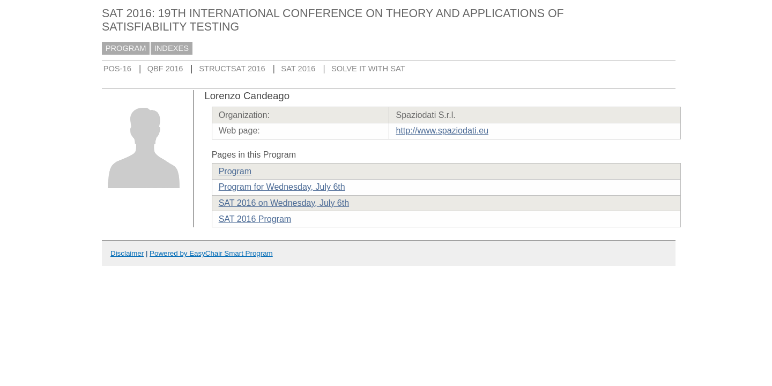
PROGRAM (126, 48)
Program (235, 171)
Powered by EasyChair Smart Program (211, 253)
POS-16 (117, 68)
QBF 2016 (165, 68)
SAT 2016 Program (255, 219)
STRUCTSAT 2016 (232, 68)
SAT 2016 (298, 68)
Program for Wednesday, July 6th (282, 186)
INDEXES (171, 48)
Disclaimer (127, 253)
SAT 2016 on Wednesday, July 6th (284, 202)
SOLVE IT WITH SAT (368, 68)
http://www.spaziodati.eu (442, 130)
